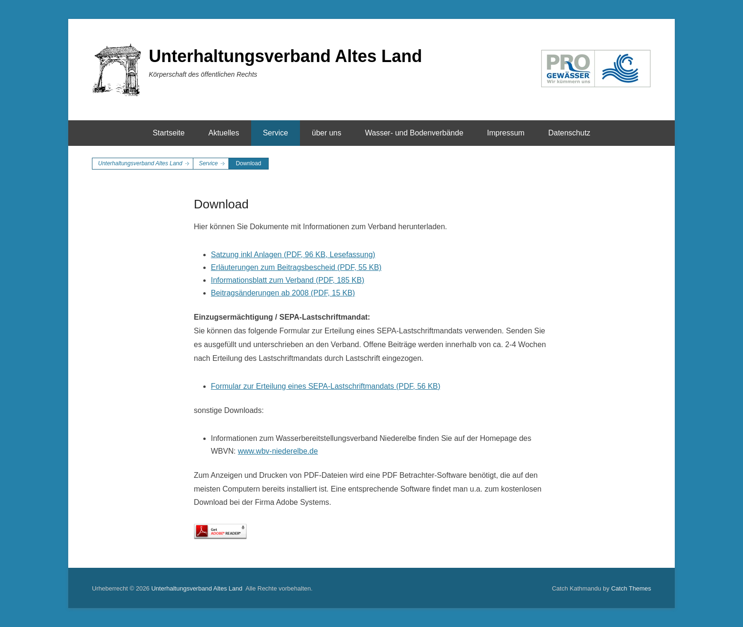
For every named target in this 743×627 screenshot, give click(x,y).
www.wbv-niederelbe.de (278, 451)
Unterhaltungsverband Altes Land (285, 56)
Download (221, 204)
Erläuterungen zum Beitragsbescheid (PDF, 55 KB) (296, 267)
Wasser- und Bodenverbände (414, 133)
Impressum (506, 133)
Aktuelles (223, 133)
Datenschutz (569, 133)
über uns (326, 133)
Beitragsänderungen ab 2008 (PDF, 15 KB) (283, 293)
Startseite (169, 133)
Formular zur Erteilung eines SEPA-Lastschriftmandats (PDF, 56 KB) (325, 386)
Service (275, 133)
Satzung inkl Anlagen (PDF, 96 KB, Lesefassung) (293, 255)
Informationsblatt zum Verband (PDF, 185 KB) (287, 280)
